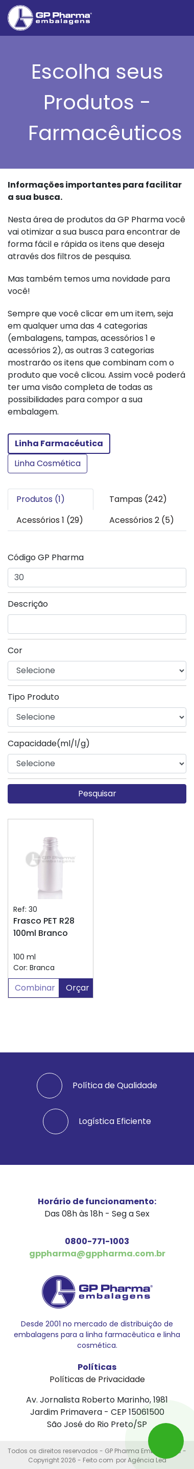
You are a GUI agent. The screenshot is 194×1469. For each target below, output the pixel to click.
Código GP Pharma (46, 557)
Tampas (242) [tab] (138, 499)
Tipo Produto (33, 697)
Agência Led (147, 1460)
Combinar (35, 988)
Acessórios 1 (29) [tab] (49, 520)
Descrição (28, 604)
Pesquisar (97, 793)
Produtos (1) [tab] (40, 499)
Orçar (77, 988)
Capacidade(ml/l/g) (49, 743)
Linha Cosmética (47, 463)
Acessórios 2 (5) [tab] (141, 520)
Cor (15, 650)
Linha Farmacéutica (59, 443)
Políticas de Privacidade (97, 1379)
